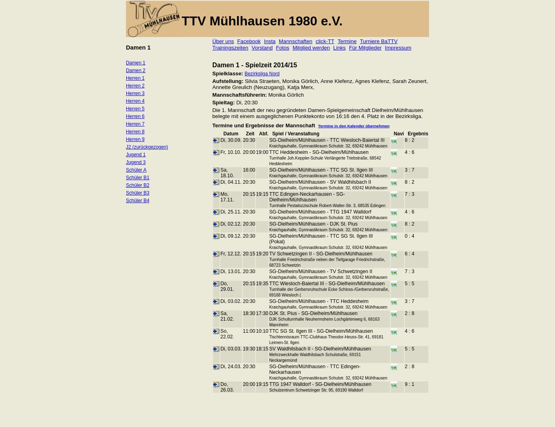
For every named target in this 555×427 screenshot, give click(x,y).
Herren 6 (135, 116)
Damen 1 (135, 63)
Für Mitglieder (365, 48)
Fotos (282, 48)
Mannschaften (295, 41)
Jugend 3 (136, 162)
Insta (270, 41)
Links (339, 48)
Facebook (249, 41)
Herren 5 (135, 109)
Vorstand (261, 48)
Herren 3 (135, 93)
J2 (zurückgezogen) (147, 147)
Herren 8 (135, 132)
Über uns (223, 41)
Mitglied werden (311, 48)
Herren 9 (135, 139)
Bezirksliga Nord (262, 74)
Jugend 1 (136, 155)
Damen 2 (135, 70)
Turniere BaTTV (379, 41)
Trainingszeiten (230, 48)
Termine (346, 41)
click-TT (325, 41)
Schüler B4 (137, 200)
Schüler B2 (137, 185)
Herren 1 (135, 78)
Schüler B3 (137, 193)
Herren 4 (135, 101)
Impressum (398, 48)
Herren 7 (135, 124)
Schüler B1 (137, 177)
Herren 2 (135, 86)
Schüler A (136, 170)
